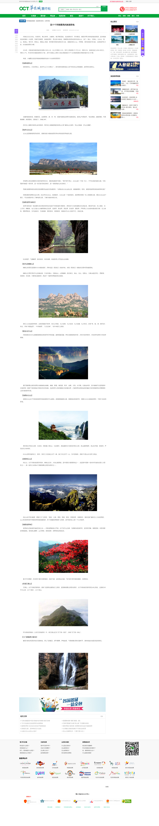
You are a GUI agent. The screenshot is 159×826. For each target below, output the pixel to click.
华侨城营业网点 (68, 807)
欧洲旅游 (99, 767)
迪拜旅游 (39, 777)
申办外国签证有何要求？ (89, 748)
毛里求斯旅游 (114, 777)
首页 (24, 16)
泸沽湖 (136, 48)
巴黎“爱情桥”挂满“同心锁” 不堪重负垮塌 (76, 723)
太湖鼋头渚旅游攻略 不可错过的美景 (74, 728)
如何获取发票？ (45, 753)
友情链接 (78, 807)
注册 (130, 1)
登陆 (127, 1)
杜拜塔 (129, 50)
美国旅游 (114, 767)
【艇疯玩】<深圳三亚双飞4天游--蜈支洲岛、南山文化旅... (129, 107)
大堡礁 (125, 48)
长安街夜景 (119, 52)
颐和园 (120, 50)
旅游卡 (81, 16)
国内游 (43, 16)
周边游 (53, 16)
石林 (136, 54)
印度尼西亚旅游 (24, 777)
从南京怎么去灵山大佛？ (29, 731)
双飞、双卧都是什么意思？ (27, 750)
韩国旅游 (69, 767)
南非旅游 (69, 777)
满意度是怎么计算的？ (26, 753)
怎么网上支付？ (45, 750)
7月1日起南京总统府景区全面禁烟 (32, 723)
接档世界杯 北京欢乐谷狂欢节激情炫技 (33, 726)
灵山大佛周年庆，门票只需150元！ (74, 731)
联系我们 (58, 807)
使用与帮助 (97, 807)
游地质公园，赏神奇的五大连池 (31, 728)
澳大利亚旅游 (129, 767)
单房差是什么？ (24, 748)
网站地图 (49, 807)
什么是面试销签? (86, 753)
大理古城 (113, 56)
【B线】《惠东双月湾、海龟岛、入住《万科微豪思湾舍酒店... (129, 83)
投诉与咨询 (87, 807)
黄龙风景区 (114, 48)
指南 (124, 16)
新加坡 (122, 56)
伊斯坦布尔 (131, 48)
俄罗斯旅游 (84, 777)
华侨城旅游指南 (30, 21)
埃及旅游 (54, 777)
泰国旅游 (24, 767)
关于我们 (91, 16)
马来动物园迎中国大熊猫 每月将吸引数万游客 (35, 720)
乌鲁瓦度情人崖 (121, 54)
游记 (133, 16)
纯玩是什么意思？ (25, 745)
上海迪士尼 (131, 45)
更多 (102, 716)
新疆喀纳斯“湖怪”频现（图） (72, 720)
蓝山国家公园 (126, 52)
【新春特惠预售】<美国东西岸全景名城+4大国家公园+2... (129, 115)
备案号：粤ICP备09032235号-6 (31, 802)
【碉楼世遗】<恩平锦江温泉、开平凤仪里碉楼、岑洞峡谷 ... (129, 91)
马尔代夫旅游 (99, 777)
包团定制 (62, 16)
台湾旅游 (84, 767)
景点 (119, 16)
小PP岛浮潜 (116, 58)
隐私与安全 (107, 807)
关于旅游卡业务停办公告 (120, 1)
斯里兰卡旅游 (129, 777)
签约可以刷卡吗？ (45, 745)
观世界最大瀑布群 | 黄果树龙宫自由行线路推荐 (77, 726)
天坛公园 (119, 48)
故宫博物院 (134, 52)
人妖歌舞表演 (117, 34)
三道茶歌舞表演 (129, 56)
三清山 (118, 56)
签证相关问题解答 (87, 745)
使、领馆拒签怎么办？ (88, 750)
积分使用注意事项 (66, 753)
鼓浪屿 (112, 50)
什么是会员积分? (66, 745)
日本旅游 (54, 767)
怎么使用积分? (65, 750)
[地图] (107, 786)
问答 (137, 16)
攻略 (128, 16)
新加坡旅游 (40, 767)
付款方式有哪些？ (45, 748)
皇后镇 (124, 50)
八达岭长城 (131, 34)
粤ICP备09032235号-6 (82, 794)
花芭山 (121, 58)
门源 (114, 52)
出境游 (34, 16)
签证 (71, 16)
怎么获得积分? (65, 748)
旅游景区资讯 (40, 21)
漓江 (117, 45)
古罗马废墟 (114, 54)
